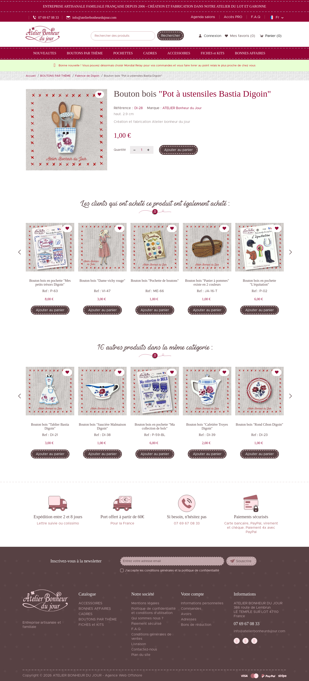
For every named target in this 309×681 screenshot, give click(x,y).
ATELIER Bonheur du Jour (182, 108)
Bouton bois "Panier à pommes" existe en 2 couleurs (207, 282)
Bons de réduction (196, 624)
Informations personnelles (202, 603)
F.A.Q (255, 17)
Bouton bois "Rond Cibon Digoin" (259, 424)
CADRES (85, 614)
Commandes (191, 608)
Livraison (138, 644)
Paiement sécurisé (146, 623)
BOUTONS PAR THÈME (98, 619)
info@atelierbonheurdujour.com (259, 631)
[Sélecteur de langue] (276, 17)
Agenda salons (203, 17)
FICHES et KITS (91, 624)
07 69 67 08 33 (246, 624)
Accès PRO (233, 17)
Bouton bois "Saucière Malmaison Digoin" (102, 426)
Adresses (188, 619)
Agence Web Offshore (123, 675)
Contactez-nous (144, 649)
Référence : (123, 108)
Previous (19, 252)
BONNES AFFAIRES (95, 608)
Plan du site (140, 655)
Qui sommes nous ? (147, 618)
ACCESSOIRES (90, 603)
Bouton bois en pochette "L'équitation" (259, 282)
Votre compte (192, 594)
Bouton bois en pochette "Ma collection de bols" (155, 426)
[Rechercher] (123, 35)
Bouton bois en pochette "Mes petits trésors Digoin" (50, 282)
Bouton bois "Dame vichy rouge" (102, 280)
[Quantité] (141, 150)
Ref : (45, 291)
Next (290, 252)
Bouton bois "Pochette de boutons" (155, 280)
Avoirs (186, 614)
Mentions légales (145, 603)
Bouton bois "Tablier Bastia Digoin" (50, 426)
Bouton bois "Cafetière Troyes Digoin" (207, 426)
